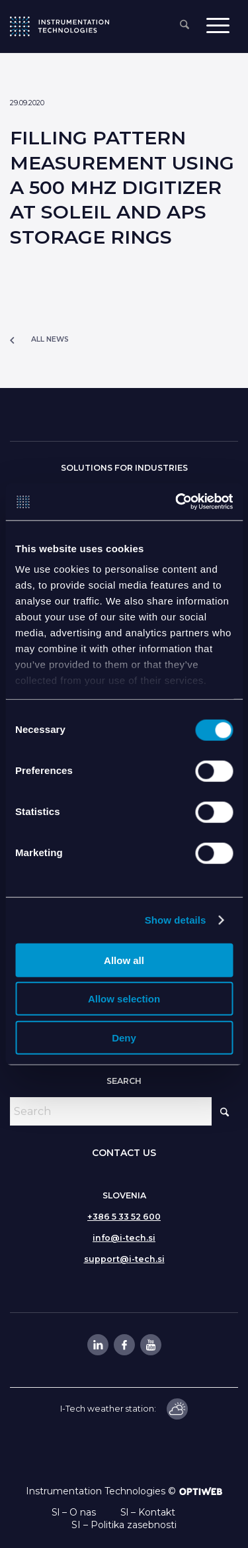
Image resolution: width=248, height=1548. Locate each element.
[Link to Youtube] (150, 1344)
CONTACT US (124, 1153)
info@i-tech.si (124, 1238)
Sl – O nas (74, 1512)
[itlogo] (59, 26)
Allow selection (124, 998)
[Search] (184, 25)
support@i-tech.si (124, 1259)
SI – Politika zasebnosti (124, 1525)
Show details (175, 920)
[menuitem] (184, 25)
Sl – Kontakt (147, 1512)
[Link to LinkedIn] (97, 1344)
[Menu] (217, 24)
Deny (124, 1037)
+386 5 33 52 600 (124, 1217)
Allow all (124, 959)
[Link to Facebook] (124, 1344)
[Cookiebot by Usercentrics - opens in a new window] (176, 501)
